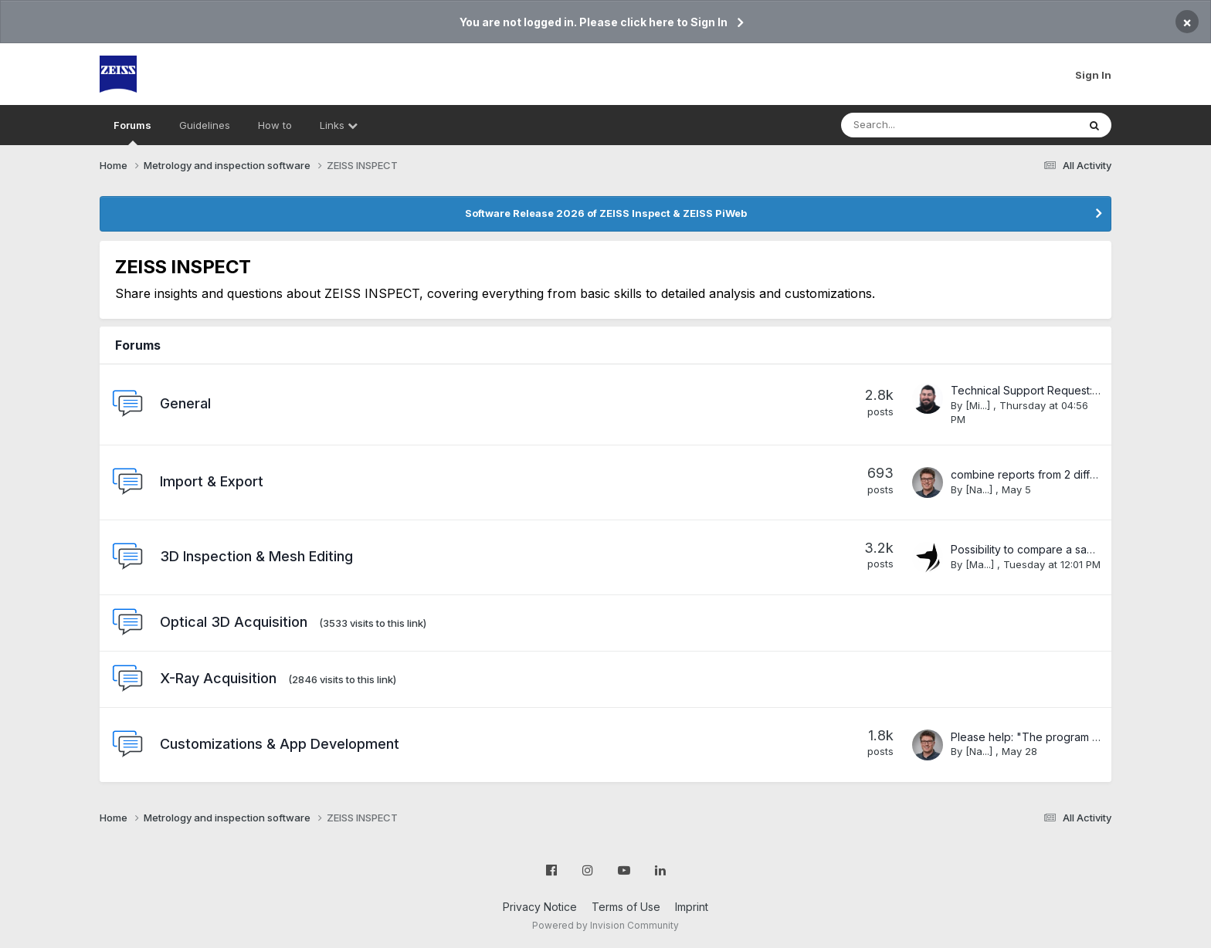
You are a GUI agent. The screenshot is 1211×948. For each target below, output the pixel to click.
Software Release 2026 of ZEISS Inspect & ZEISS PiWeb (606, 213)
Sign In (1093, 75)
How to (275, 125)
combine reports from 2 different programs (1060, 474)
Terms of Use (626, 906)
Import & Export (211, 481)
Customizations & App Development (279, 744)
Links (339, 125)
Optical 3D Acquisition (233, 622)
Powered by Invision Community (605, 925)
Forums (132, 132)
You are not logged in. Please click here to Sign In (594, 22)
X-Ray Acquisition (218, 678)
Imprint (691, 906)
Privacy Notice (540, 906)
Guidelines (204, 125)
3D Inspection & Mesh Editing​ (256, 556)
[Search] (918, 125)
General (185, 403)
